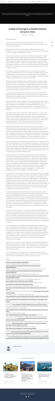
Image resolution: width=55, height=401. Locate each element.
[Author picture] (8, 348)
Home (5, 1)
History (16, 1)
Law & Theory (23, 1)
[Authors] (5, 363)
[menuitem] (1, 1)
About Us (34, 1)
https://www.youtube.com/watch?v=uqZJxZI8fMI (17, 262)
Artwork (28, 1)
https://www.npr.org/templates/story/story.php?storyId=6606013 (21, 328)
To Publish (39, 1)
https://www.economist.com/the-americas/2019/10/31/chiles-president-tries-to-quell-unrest (27, 296)
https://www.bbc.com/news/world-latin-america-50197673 (19, 284)
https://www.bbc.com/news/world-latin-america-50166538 (19, 281)
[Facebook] (52, 46)
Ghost (33, 394)
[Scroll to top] (52, 39)
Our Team (45, 1)
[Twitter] (52, 43)
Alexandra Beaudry (17, 346)
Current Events (11, 1)
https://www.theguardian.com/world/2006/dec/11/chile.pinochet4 (21, 314)
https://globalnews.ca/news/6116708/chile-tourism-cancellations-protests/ (29, 304)
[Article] (10, 366)
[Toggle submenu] (49, 1)
